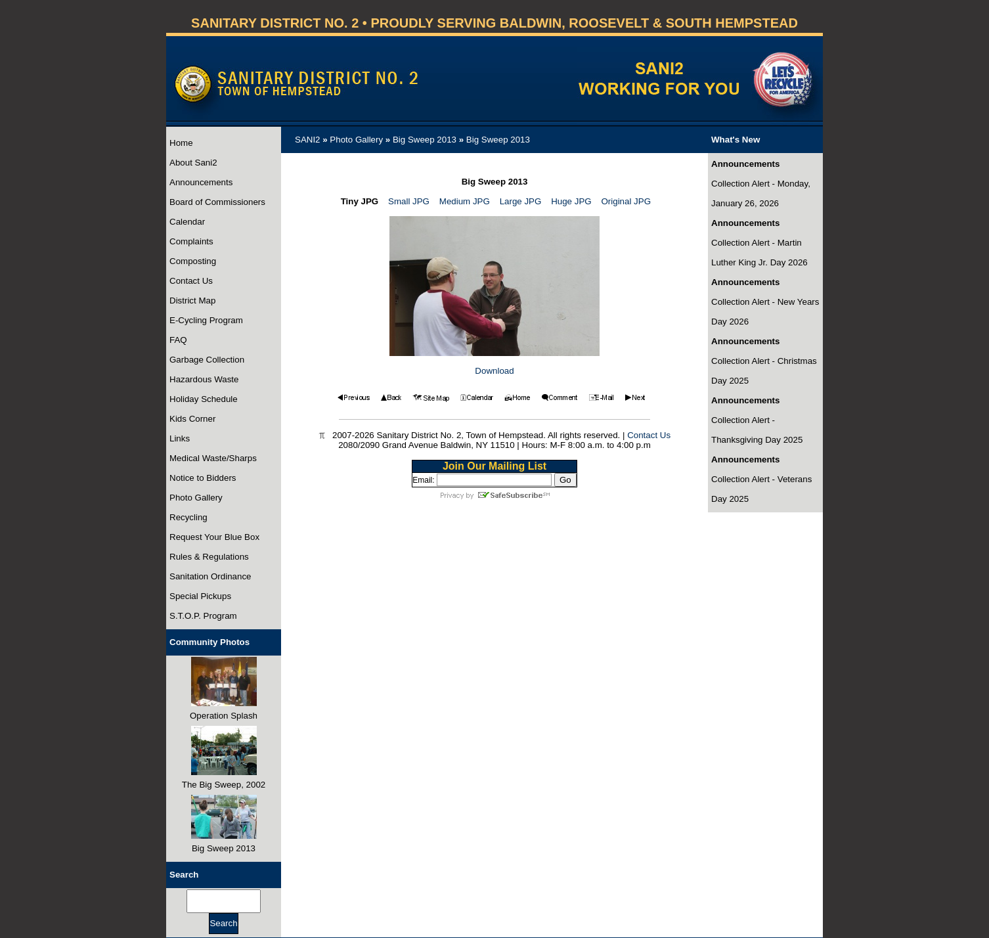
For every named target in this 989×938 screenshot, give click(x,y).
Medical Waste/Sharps (213, 458)
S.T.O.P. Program (203, 616)
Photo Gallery (196, 497)
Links (179, 438)
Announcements (200, 182)
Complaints (191, 241)
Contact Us (191, 281)
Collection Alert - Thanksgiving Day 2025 (756, 430)
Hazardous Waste (203, 379)
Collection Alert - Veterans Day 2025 (761, 489)
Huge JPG (571, 201)
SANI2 (307, 140)
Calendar (187, 222)
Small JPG (408, 201)
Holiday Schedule (203, 399)
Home (181, 143)
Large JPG (521, 201)
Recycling (188, 517)
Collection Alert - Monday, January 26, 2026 (760, 193)
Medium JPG (464, 201)
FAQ (178, 340)
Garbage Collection (206, 360)
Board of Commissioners (217, 202)
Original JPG (626, 201)
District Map (192, 300)
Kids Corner (192, 419)
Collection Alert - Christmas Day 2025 (764, 371)
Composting (192, 261)
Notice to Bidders (202, 478)
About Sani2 (193, 163)
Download (494, 371)
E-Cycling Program (206, 320)
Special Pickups (200, 596)
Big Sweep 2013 (424, 140)
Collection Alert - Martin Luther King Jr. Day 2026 (759, 252)
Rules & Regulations (209, 557)
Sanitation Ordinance (210, 576)
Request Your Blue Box (214, 537)
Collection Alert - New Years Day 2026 (765, 311)
